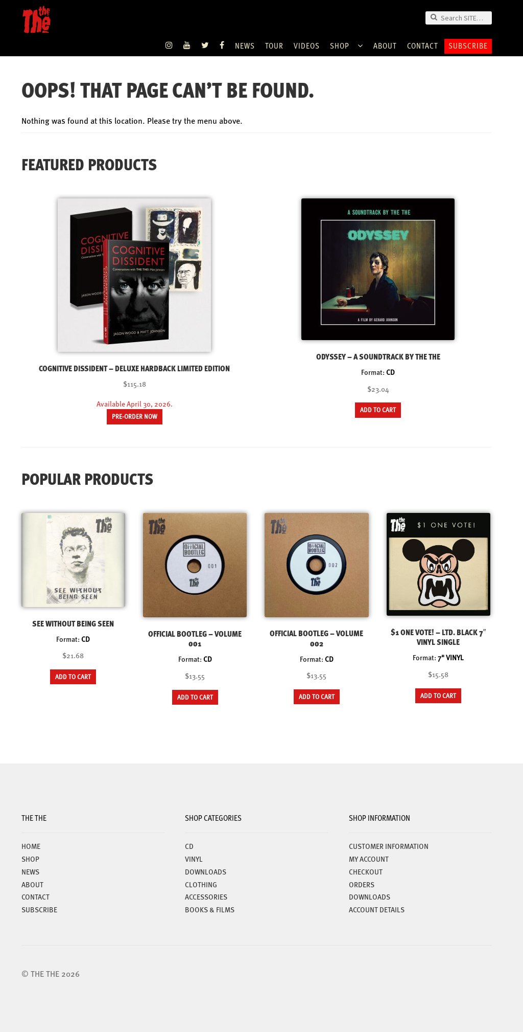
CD (189, 846)
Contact (422, 45)
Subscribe (468, 45)
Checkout (366, 871)
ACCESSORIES (206, 896)
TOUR (274, 45)
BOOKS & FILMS (209, 909)
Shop (339, 45)
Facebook (222, 45)
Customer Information (389, 846)
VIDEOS (307, 45)
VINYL (194, 859)
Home (30, 846)
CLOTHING (201, 884)
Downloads (369, 896)
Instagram (169, 45)
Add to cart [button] (378, 410)
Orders (361, 884)
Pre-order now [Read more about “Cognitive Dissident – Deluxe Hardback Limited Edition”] (134, 416)
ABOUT (385, 45)
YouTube (187, 45)
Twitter (205, 45)
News (245, 45)
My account (369, 859)
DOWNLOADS (205, 871)
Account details (377, 909)
